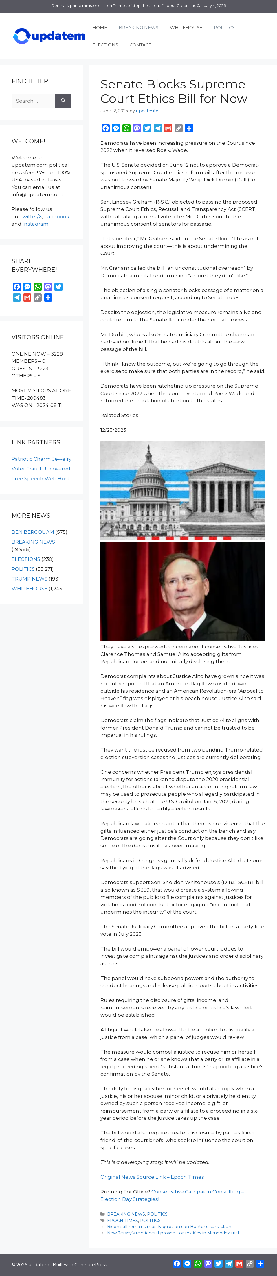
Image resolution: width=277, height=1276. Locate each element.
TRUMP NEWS (29, 579)
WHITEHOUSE (186, 27)
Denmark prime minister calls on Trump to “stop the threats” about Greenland (124, 5)
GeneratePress (90, 1264)
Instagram (36, 224)
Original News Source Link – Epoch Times (152, 1177)
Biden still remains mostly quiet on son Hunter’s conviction (169, 1226)
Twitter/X (30, 217)
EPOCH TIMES (122, 1220)
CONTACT (140, 45)
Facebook (56, 217)
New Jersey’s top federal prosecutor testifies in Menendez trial (173, 1233)
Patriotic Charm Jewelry (41, 459)
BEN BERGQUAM (33, 532)
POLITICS (224, 27)
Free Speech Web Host (40, 478)
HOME (99, 27)
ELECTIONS (105, 45)
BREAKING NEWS (138, 27)
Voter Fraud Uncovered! (41, 469)
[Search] (63, 101)
